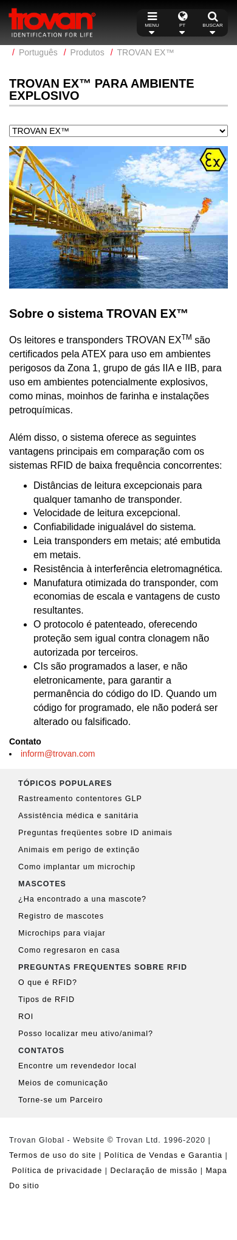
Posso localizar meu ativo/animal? (85, 1033)
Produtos (87, 52)
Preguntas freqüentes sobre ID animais (95, 832)
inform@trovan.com (58, 753)
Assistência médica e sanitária (78, 815)
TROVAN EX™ (145, 52)
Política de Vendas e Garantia (163, 1155)
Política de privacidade (57, 1170)
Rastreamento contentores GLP (80, 798)
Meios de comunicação (63, 1083)
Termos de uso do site (52, 1155)
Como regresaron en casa (69, 950)
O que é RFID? (47, 982)
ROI (25, 1016)
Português (38, 52)
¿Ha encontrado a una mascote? (82, 899)
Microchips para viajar (62, 933)
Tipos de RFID (46, 999)
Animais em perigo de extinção (79, 850)
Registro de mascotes (61, 916)
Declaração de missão (153, 1170)
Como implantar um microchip (77, 867)
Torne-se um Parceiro (60, 1100)
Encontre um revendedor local (77, 1066)
